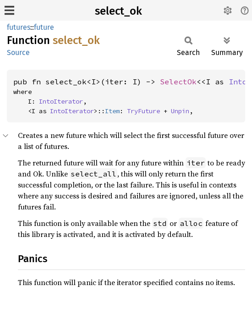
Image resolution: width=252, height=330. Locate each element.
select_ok (118, 11)
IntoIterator (61, 101)
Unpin (180, 111)
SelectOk (178, 81)
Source (18, 52)
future (44, 27)
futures (18, 27)
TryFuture (143, 111)
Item (112, 111)
